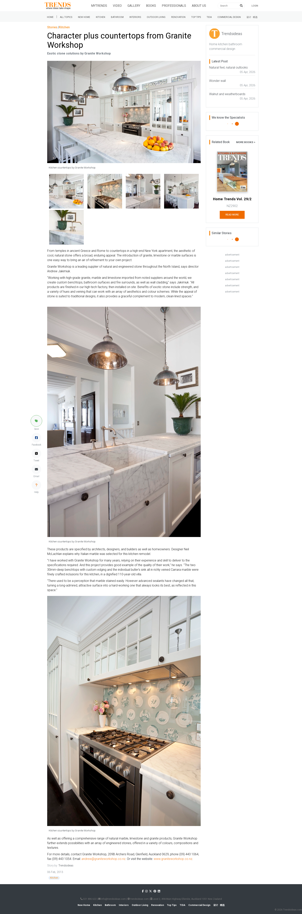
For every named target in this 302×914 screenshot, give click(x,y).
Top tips (196, 17)
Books (151, 6)
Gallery (134, 6)
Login (255, 5)
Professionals (174, 6)
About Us (199, 6)
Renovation (178, 17)
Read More (232, 214)
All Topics (66, 17)
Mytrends (99, 6)
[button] (36, 421)
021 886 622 (88, 899)
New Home (84, 17)
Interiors (135, 17)
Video (117, 6)
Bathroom (117, 17)
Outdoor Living (156, 17)
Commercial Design (229, 17)
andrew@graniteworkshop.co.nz (103, 859)
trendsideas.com (138, 899)
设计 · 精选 (252, 17)
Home (50, 17)
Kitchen (100, 17)
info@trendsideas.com (112, 899)
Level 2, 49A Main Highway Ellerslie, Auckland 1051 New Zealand (186, 899)
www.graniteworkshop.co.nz (173, 859)
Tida (209, 17)
